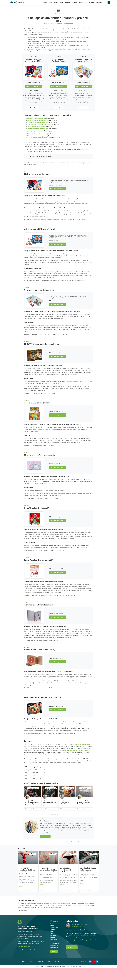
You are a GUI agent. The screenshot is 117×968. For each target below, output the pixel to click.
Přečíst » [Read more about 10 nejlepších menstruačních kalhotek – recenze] (62, 884)
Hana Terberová (76, 926)
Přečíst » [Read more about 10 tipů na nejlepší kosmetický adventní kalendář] (79, 806)
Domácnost (68, 2)
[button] (109, 2)
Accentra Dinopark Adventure (36, 126)
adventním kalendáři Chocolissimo (57, 754)
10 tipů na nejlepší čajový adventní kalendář (65, 802)
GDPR (50, 961)
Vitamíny (91, 2)
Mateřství (74, 2)
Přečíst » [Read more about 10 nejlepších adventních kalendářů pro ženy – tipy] (27, 806)
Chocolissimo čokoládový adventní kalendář (49, 45)
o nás (60, 841)
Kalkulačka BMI (54, 947)
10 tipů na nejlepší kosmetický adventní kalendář (83, 802)
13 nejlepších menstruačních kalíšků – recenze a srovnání (48, 870)
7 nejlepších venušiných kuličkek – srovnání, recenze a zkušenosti (27, 871)
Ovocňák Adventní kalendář (35, 130)
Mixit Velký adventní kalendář (36, 118)
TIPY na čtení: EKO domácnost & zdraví (39, 156)
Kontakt (40, 961)
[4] (25, 779)
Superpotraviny (83, 2)
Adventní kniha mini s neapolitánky (37, 136)
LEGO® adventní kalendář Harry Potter (39, 124)
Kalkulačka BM (54, 945)
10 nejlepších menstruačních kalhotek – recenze (67, 870)
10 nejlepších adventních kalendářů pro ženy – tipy (32, 802)
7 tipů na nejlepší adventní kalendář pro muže (49, 802)
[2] (25, 773)
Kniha (52, 833)
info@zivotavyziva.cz (23, 946)
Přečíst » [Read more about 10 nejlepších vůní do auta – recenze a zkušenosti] (82, 883)
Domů (22, 961)
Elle (48, 833)
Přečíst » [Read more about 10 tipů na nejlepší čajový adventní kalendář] (62, 806)
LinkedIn (89, 831)
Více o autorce (45, 836)
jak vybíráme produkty (73, 841)
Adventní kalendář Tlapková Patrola (38, 120)
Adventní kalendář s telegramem (37, 134)
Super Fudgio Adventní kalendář (37, 132)
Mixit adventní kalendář (83, 744)
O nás (30, 961)
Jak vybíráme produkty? (26, 900)
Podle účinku (99, 2)
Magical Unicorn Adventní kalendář (37, 128)
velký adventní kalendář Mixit (51, 37)
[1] (25, 770)
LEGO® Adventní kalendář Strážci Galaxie (39, 137)
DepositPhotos (34, 950)
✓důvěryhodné (40, 767)
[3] (25, 776)
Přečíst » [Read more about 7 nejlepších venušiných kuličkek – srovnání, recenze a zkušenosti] (21, 886)
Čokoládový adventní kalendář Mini (37, 122)
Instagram (43, 833)
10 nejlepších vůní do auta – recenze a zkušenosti (88, 870)
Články (59, 961)
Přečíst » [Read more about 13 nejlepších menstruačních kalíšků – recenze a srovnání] (42, 884)
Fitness (51, 2)
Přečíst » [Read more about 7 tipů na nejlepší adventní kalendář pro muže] (45, 806)
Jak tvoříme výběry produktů (75, 940)
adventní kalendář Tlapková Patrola (56, 41)
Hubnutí (45, 2)
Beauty (56, 2)
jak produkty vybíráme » (53, 907)
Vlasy (61, 2)
